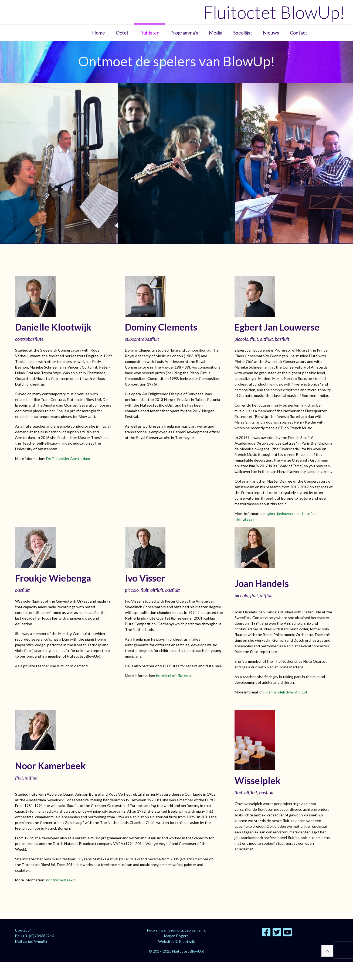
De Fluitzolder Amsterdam (68, 458)
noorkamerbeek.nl (61, 880)
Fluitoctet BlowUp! (274, 12)
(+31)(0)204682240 (37, 935)
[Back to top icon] (327, 951)
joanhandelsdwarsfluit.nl (286, 692)
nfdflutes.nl (244, 519)
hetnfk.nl (309, 513)
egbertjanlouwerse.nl (283, 513)
